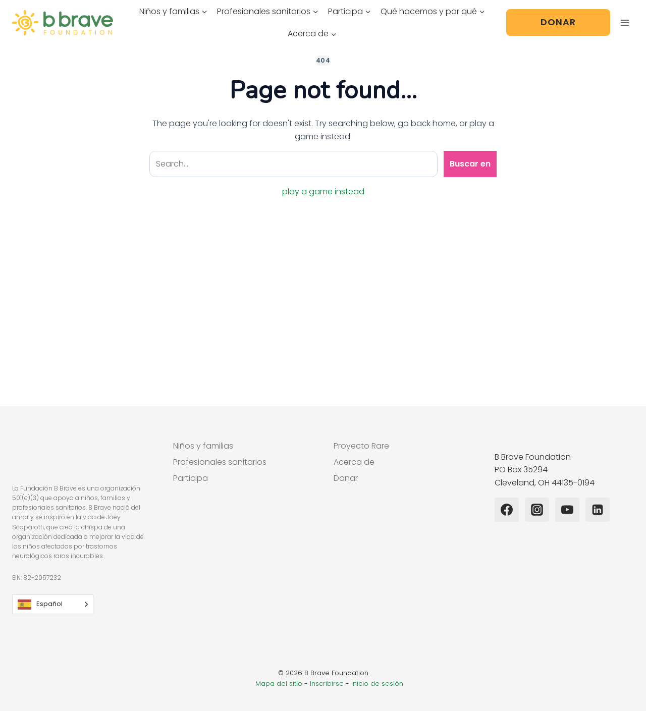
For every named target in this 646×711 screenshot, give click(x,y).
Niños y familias (203, 446)
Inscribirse (327, 683)
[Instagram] (537, 510)
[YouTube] (567, 510)
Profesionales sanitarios (219, 462)
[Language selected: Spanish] (52, 604)
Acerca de (354, 462)
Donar (558, 22)
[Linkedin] (597, 510)
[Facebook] (507, 510)
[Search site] (293, 164)
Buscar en (470, 164)
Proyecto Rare (361, 446)
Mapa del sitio (278, 683)
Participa (190, 478)
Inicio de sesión (377, 683)
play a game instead (323, 191)
